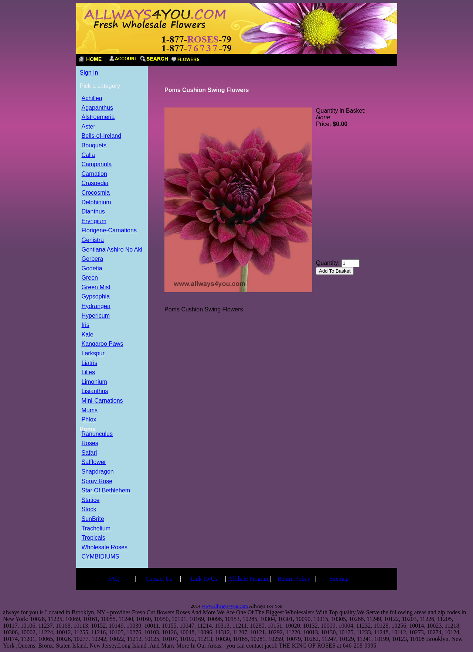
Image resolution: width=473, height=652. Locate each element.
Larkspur (93, 353)
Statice (91, 500)
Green (90, 278)
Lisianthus (95, 391)
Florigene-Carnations (109, 230)
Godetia (92, 268)
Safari (89, 453)
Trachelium (96, 528)
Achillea (92, 98)
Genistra (93, 240)
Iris (85, 325)
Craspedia (95, 183)
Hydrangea (96, 306)
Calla (88, 155)
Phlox (89, 419)
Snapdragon (98, 472)
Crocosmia (96, 193)
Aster (88, 126)
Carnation (94, 174)
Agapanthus (97, 108)
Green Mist (96, 287)
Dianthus (93, 211)
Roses (90, 443)
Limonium (94, 382)
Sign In (89, 72)
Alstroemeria (98, 117)
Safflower (94, 462)
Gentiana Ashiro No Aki (112, 250)
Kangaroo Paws (102, 344)
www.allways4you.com (225, 606)
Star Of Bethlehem (106, 490)
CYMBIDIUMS (100, 556)
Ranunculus (97, 434)
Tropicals (93, 538)
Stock (89, 509)
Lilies (88, 372)
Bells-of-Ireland (102, 136)
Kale (87, 334)
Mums (90, 410)
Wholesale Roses (105, 547)
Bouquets (94, 145)
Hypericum (96, 316)
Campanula (97, 164)
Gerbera (92, 259)
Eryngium (94, 221)
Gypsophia (96, 296)
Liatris (90, 363)
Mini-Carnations (102, 401)
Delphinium (96, 202)
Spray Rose (97, 481)
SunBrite (93, 519)
